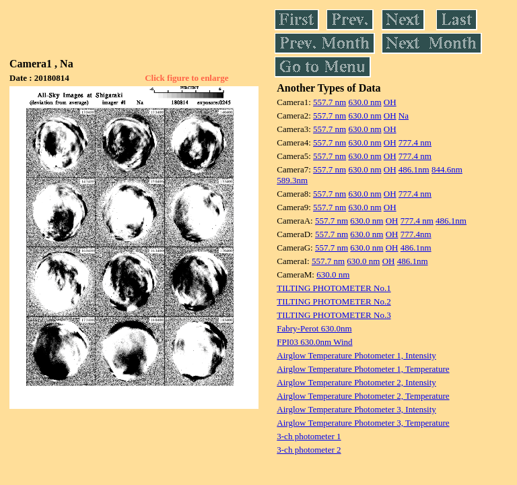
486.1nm (414, 169)
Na (404, 115)
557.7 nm (329, 102)
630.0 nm (364, 102)
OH (390, 102)
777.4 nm (415, 142)
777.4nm (416, 234)
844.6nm (447, 169)
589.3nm (292, 180)
